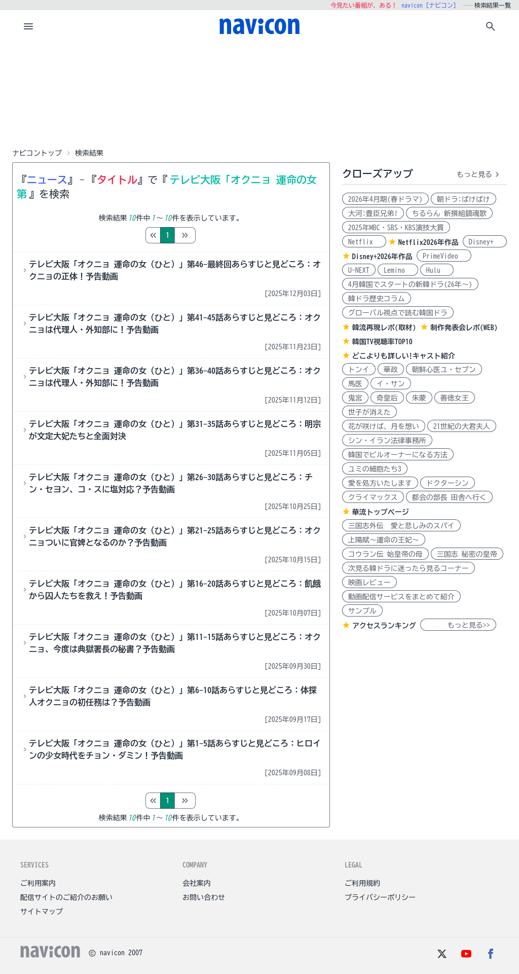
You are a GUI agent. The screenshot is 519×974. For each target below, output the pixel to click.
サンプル (362, 611)
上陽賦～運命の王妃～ (383, 540)
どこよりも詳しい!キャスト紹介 (403, 355)
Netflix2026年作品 (428, 242)
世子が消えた (369, 412)
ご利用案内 (38, 883)
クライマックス (373, 497)
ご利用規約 (362, 883)
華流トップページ (380, 512)
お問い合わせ (203, 897)
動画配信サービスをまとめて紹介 (401, 596)
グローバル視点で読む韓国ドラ (398, 312)
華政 (391, 369)
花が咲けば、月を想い (383, 426)
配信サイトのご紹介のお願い (66, 897)
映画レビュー (369, 582)
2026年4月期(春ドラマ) (385, 199)
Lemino (398, 270)
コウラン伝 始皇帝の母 (385, 554)
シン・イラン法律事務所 (387, 440)
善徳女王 (454, 398)
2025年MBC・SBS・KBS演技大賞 (396, 227)
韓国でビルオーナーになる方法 (398, 454)
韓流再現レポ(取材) (384, 327)
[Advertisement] (259, 93)
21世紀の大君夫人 (461, 426)
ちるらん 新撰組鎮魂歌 (449, 213)
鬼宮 (355, 398)
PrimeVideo (444, 256)
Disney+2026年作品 (382, 256)
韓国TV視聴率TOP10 (382, 341)
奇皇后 (387, 398)
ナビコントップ (37, 153)
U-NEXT (358, 270)
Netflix (364, 241)
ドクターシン (447, 483)
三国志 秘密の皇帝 (467, 554)
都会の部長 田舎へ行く (449, 497)
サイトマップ (41, 911)
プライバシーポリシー (380, 897)
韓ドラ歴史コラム (376, 298)
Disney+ (485, 241)
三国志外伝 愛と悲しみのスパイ (401, 525)
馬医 (355, 383)
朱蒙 (419, 398)
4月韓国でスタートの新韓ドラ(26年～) (410, 284)
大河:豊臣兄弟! (373, 213)
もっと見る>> (458, 625)
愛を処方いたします (380, 483)
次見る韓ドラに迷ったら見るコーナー (408, 568)
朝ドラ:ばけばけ (463, 199)
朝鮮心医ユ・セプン (444, 369)
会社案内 (196, 883)
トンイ (358, 369)
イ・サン (391, 383)
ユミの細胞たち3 (374, 469)
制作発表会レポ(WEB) (464, 327)
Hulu (437, 270)
